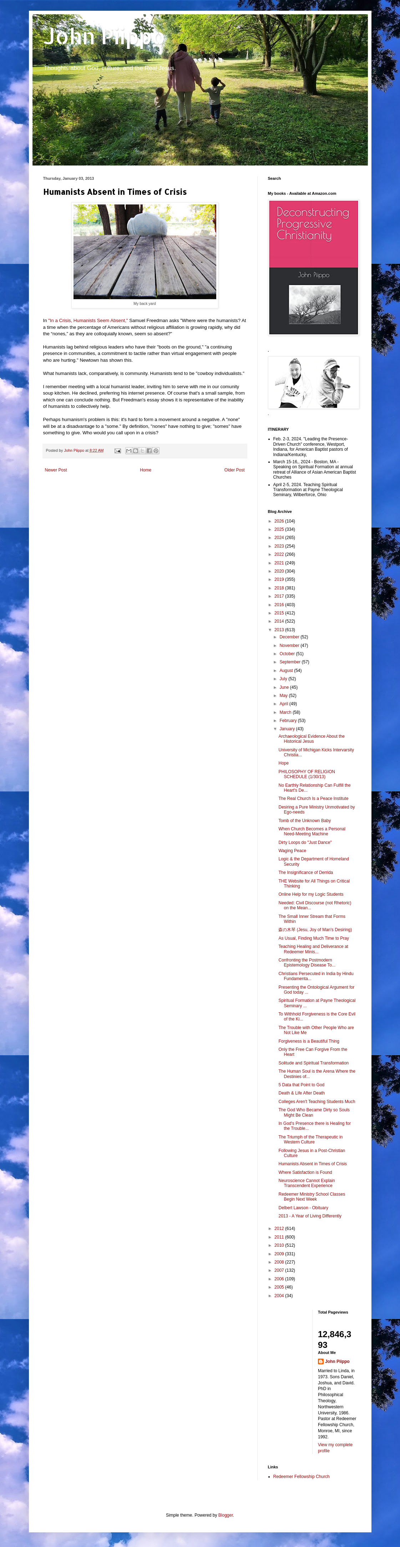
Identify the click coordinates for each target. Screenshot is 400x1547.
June (284, 687)
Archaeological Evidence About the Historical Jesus (311, 739)
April (284, 703)
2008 (279, 1262)
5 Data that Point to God (301, 1084)
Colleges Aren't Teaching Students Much (316, 1101)
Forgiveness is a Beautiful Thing (308, 1041)
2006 (279, 1278)
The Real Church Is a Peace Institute (313, 798)
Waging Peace (292, 850)
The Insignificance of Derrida (305, 872)
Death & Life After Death (301, 1093)
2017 (279, 596)
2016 (279, 604)
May (284, 695)
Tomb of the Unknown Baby (304, 820)
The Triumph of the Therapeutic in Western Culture (310, 1140)
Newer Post (56, 470)
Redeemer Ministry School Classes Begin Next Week (311, 1197)
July (283, 678)
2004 (279, 1295)
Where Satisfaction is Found (305, 1172)
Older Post (234, 470)
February (288, 720)
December (289, 636)
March (286, 712)
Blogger (225, 1515)
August (286, 670)
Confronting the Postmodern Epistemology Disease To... (306, 963)
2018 (279, 587)
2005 (279, 1287)
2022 (279, 554)
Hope (283, 763)
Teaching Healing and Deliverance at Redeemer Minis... (313, 949)
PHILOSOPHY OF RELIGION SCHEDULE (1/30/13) (306, 774)
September (290, 661)
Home (145, 470)
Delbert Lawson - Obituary (303, 1207)
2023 (279, 546)
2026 (279, 521)
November (289, 645)
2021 (279, 562)
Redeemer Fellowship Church (301, 1476)
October (287, 653)
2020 (279, 571)
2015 (279, 613)
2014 (279, 621)
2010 (279, 1245)
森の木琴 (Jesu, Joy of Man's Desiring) (315, 929)
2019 (279, 579)
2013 (279, 629)
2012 (279, 1228)
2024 (279, 537)
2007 (279, 1270)
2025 (279, 529)
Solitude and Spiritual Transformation (313, 1063)
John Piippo (104, 36)
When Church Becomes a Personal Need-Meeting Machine (311, 831)
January (287, 728)
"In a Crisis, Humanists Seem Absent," (88, 320)
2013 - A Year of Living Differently (309, 1216)
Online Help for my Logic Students (310, 894)
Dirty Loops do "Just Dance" (304, 842)
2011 (279, 1237)
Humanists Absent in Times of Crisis (312, 1163)
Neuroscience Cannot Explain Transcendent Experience (306, 1183)
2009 (279, 1253)
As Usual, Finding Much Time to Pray (313, 938)
